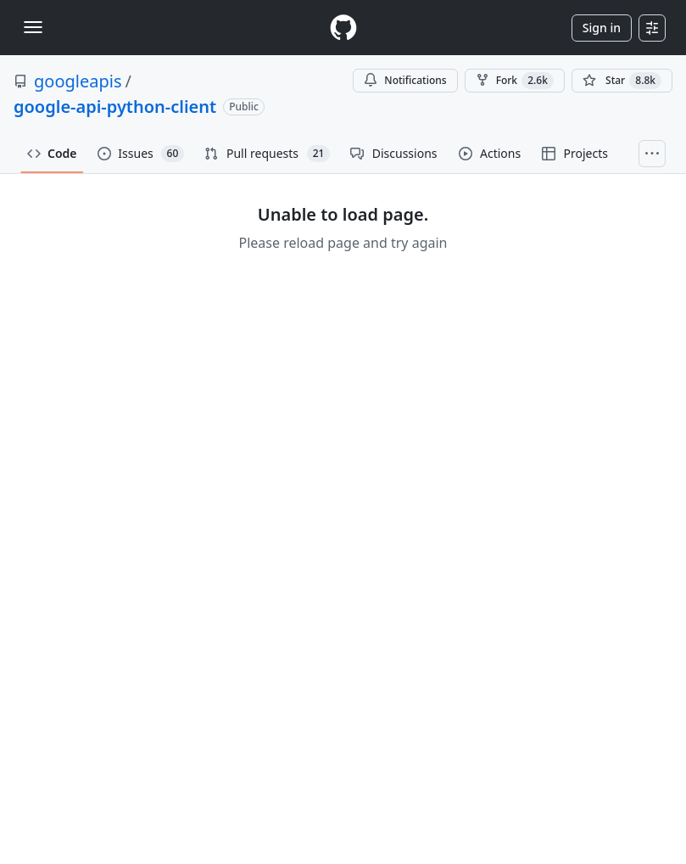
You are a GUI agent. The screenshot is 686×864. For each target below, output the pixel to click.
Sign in (602, 28)
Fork (515, 80)
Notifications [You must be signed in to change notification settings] (405, 80)
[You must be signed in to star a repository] (622, 81)
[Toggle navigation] (33, 27)
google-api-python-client (115, 106)
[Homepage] (343, 28)
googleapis (78, 81)
